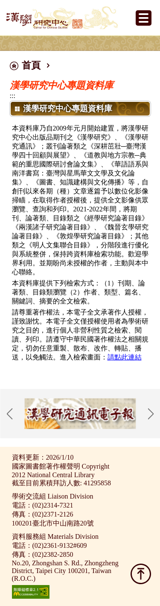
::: (12, 95)
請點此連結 (125, 357)
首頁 (31, 65)
